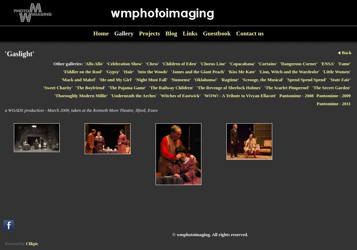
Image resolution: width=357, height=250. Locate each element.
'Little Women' (336, 71)
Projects (149, 33)
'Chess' (152, 63)
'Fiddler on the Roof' (83, 71)
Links (190, 33)
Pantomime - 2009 (333, 95)
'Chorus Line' (213, 63)
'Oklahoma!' (206, 79)
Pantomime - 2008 (296, 95)
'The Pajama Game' (127, 87)
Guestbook (217, 33)
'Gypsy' (113, 71)
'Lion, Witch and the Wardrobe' (289, 71)
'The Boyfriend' (90, 87)
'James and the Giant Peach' (198, 71)
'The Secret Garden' (331, 87)
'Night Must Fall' (151, 79)
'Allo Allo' (93, 63)
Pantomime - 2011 (334, 103)
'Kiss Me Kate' (242, 71)
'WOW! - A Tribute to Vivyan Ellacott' (240, 95)
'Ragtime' (230, 79)
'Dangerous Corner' (299, 63)
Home (101, 33)
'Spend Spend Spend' (307, 79)
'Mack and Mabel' (78, 79)
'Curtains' (267, 63)
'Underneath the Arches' (133, 95)
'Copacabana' (242, 63)
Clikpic (32, 244)
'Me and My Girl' (115, 79)
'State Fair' (340, 79)
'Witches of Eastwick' (180, 95)
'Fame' (344, 63)
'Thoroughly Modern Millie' (81, 95)
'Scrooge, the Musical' (262, 79)
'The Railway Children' (171, 87)
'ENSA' (328, 63)
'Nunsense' (181, 79)
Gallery (124, 33)
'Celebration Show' (124, 63)
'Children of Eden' (179, 63)
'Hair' (128, 71)
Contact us (250, 33)
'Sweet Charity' (58, 87)
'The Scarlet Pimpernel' (286, 87)
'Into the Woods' (152, 71)
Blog (171, 33)
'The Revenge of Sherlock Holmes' (229, 87)
